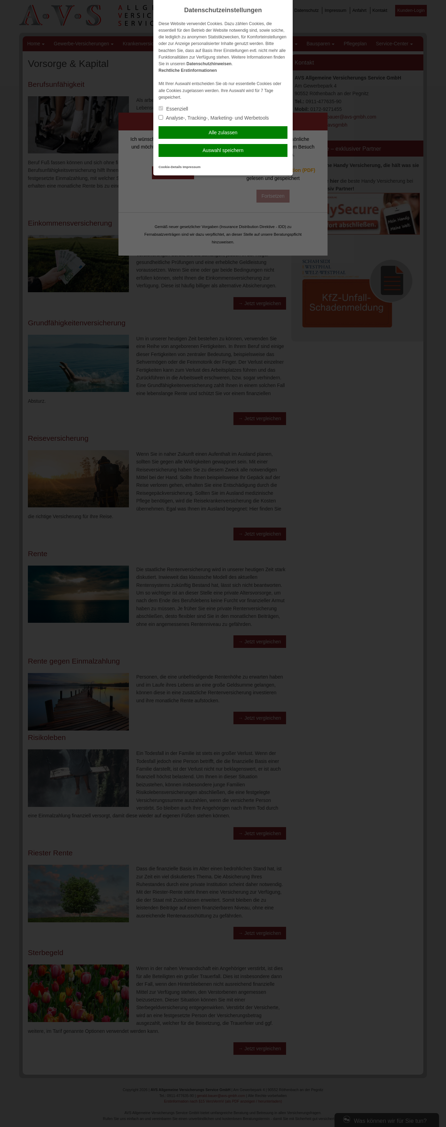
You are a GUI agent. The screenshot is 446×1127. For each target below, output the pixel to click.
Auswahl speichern (223, 150)
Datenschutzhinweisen (208, 63)
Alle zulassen (223, 132)
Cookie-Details (170, 167)
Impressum (191, 167)
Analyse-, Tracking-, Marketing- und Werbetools (214, 118)
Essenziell (173, 109)
